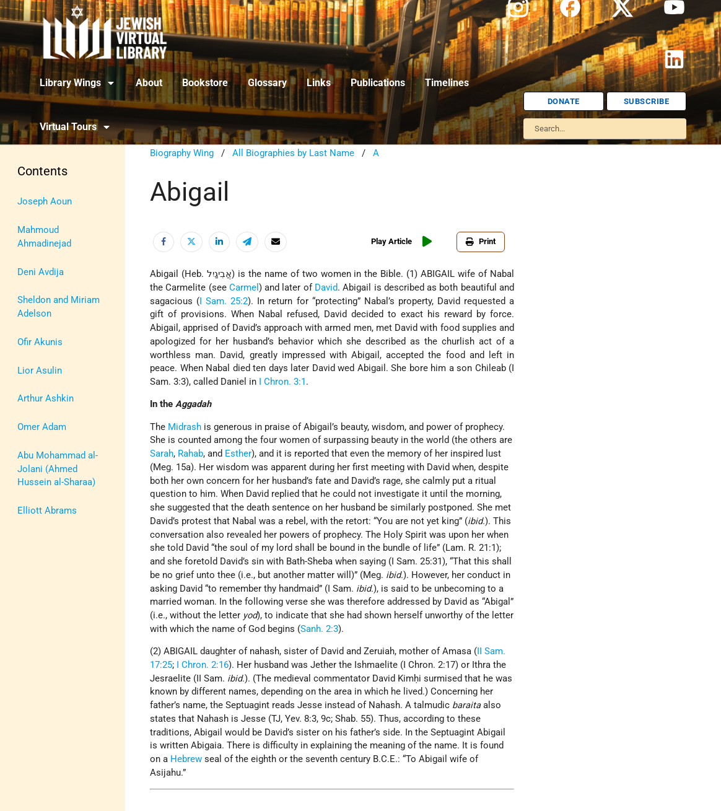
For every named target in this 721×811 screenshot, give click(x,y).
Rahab (190, 454)
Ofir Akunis (40, 342)
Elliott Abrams (47, 511)
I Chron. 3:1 (282, 382)
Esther (238, 454)
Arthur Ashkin (45, 398)
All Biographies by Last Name (293, 153)
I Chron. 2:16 (203, 665)
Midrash (184, 427)
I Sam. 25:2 (223, 301)
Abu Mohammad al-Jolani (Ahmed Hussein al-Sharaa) (57, 469)
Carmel (244, 288)
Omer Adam (41, 427)
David (326, 288)
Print (481, 241)
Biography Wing (182, 153)
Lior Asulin (39, 371)
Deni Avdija (40, 272)
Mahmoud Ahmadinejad (44, 237)
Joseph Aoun (44, 201)
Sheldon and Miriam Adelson (58, 307)
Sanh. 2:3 (319, 629)
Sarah (161, 454)
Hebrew (186, 759)
